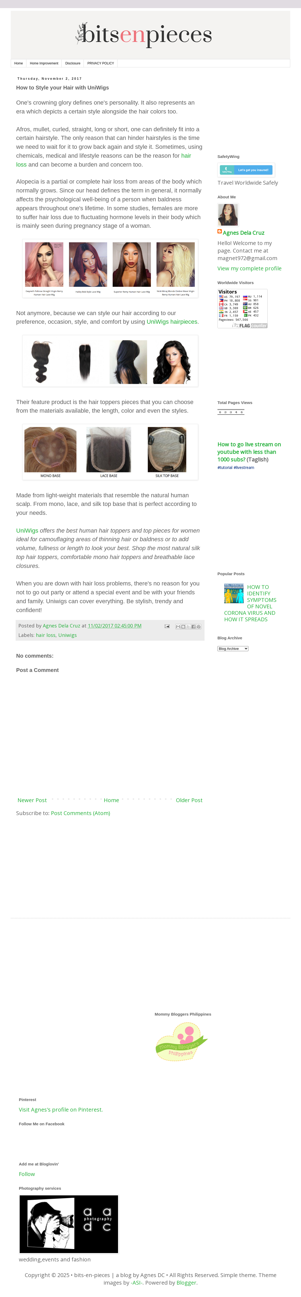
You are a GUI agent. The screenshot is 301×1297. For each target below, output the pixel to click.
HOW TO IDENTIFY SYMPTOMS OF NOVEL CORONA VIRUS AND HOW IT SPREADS (250, 603)
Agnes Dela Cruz (243, 232)
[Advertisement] (110, 863)
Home (18, 63)
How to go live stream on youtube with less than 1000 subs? (249, 452)
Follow (27, 1174)
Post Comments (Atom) (80, 813)
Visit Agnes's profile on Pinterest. (61, 1109)
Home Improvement (44, 63)
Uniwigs (67, 635)
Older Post (189, 800)
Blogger (186, 1282)
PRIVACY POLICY (100, 63)
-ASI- (137, 1282)
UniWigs (27, 530)
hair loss (46, 635)
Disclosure (72, 63)
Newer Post (32, 800)
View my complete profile (249, 268)
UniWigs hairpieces (172, 321)
